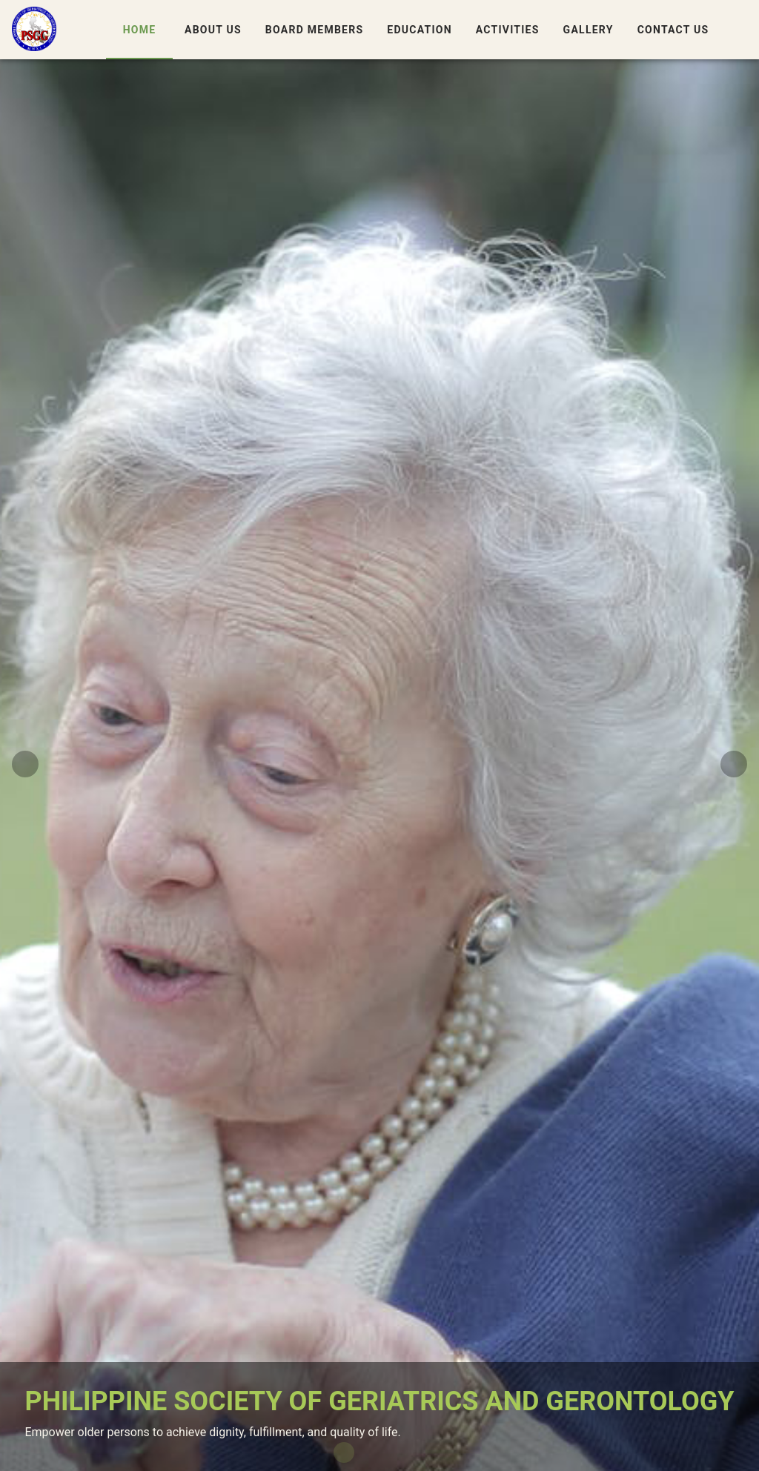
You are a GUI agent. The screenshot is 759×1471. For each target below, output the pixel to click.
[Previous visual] (25, 764)
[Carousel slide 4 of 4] (415, 1452)
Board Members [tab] (313, 30)
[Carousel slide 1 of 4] (344, 1452)
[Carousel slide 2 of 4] (367, 1452)
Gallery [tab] (588, 30)
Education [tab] (419, 30)
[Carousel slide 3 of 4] (391, 1452)
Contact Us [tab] (673, 30)
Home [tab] (139, 30)
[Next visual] (733, 764)
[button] (738, 29)
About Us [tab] (213, 30)
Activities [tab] (507, 30)
